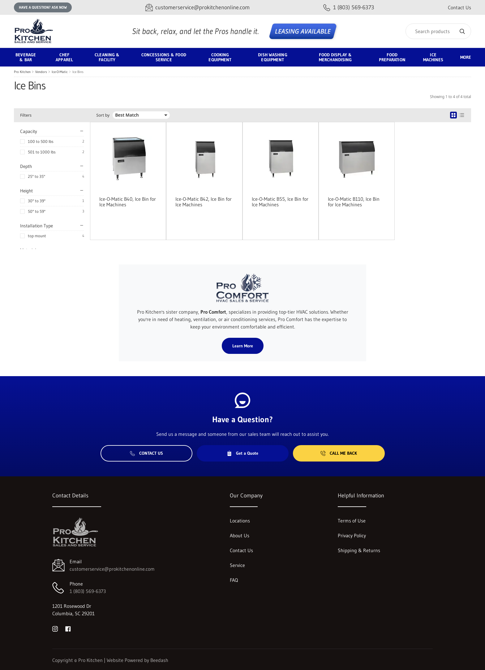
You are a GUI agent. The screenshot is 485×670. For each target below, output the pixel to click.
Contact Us (459, 7)
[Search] (438, 31)
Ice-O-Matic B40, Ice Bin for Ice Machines (127, 201)
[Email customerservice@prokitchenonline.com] (197, 7)
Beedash (159, 660)
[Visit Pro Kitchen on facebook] (68, 628)
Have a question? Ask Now (43, 7)
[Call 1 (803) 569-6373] (348, 7)
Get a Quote (242, 453)
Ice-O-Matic (60, 72)
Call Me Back (338, 453)
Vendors (41, 72)
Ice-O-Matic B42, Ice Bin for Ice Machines (203, 201)
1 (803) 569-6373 (88, 591)
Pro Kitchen (22, 72)
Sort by (102, 115)
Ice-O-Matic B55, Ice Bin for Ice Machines (280, 201)
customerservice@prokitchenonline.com (112, 569)
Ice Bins (78, 72)
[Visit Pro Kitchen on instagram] (55, 628)
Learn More (242, 346)
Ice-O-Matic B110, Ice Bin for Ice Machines (354, 201)
